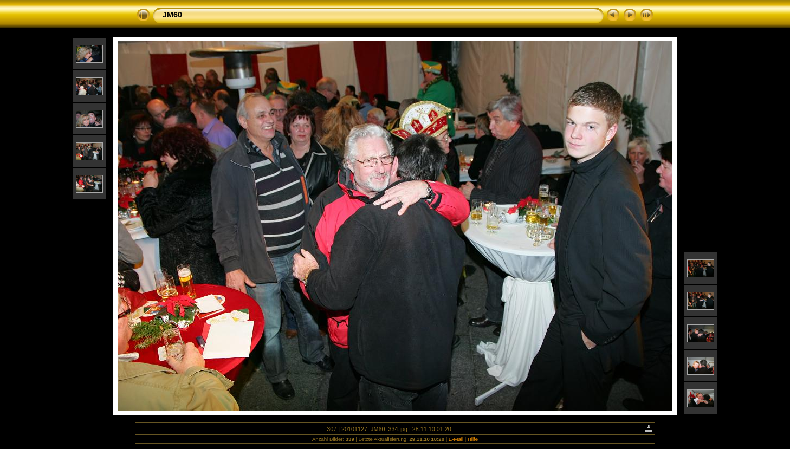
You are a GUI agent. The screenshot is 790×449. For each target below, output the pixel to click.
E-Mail (456, 439)
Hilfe (473, 439)
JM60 (172, 14)
